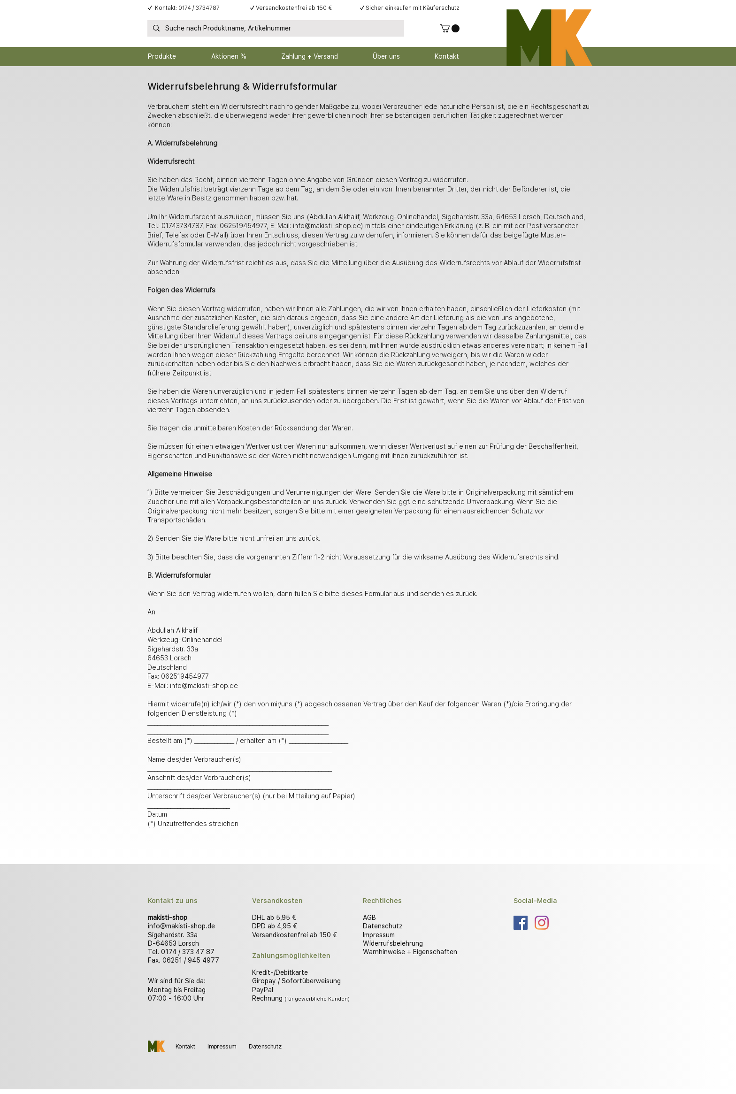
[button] (450, 28)
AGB (369, 917)
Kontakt (185, 1046)
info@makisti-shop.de (327, 226)
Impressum (379, 935)
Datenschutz (383, 926)
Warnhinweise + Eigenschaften (410, 952)
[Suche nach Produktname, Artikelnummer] (274, 28)
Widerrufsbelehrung (393, 943)
